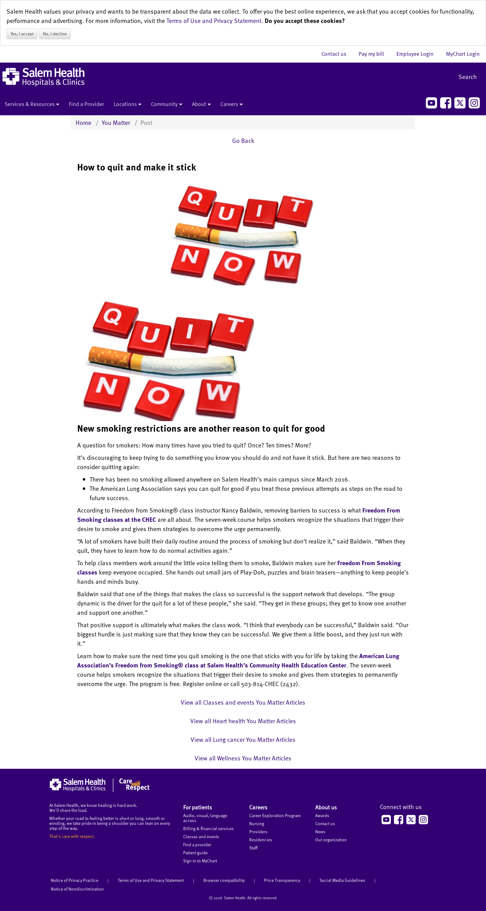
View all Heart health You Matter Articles (243, 720)
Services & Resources (32, 104)
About (201, 104)
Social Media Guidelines (342, 880)
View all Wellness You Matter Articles (243, 758)
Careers (231, 104)
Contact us (336, 54)
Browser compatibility (224, 880)
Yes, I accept (22, 33)
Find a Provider (86, 104)
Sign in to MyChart (200, 860)
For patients (197, 807)
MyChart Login (463, 54)
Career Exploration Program (275, 815)
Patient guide (195, 852)
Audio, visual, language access (205, 818)
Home (83, 122)
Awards (322, 815)
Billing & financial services (208, 828)
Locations (127, 104)
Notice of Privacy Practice (74, 880)
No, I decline (55, 33)
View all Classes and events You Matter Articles (243, 702)
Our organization (331, 839)
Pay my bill (374, 54)
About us (326, 807)
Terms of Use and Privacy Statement (213, 20)
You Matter (116, 122)
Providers (258, 831)
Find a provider (197, 844)
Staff (253, 847)
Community (166, 104)
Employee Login (418, 54)
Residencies (260, 839)
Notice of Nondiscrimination (77, 889)
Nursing (256, 823)
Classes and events (201, 836)
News (320, 831)
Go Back (243, 140)
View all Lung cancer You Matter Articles (243, 739)
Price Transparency (282, 880)
